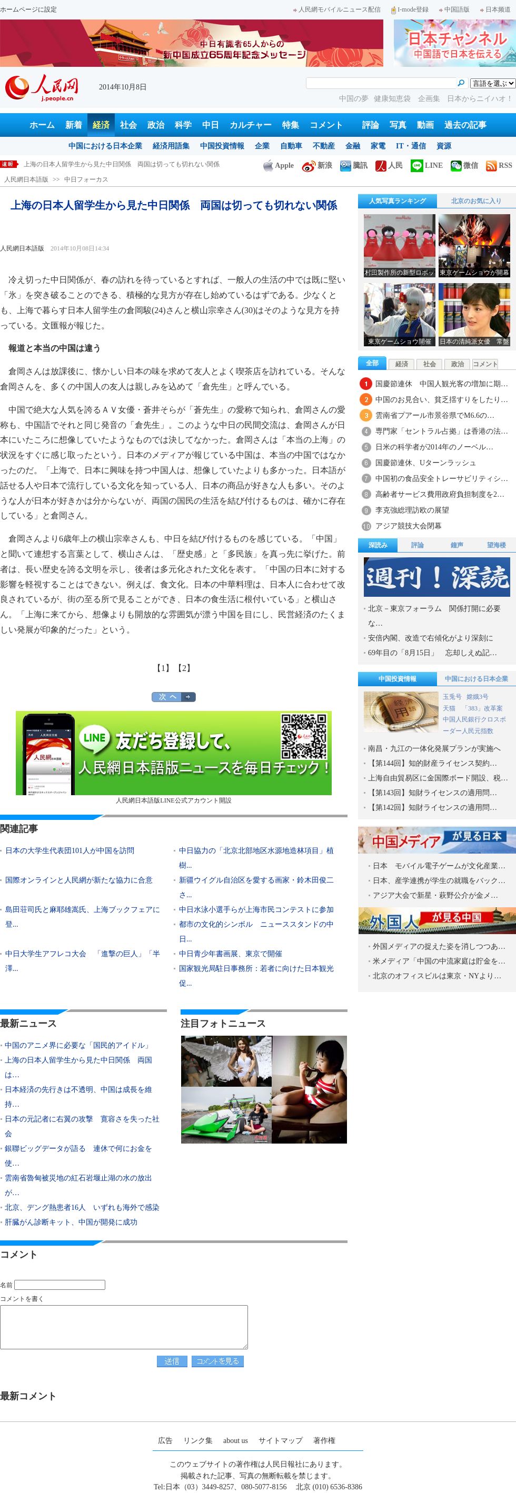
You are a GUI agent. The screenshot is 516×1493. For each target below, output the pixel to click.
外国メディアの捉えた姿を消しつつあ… (439, 946)
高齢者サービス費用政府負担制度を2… (439, 494)
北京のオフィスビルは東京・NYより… (437, 976)
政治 (155, 125)
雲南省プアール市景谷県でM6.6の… (434, 415)
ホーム (42, 125)
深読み (378, 545)
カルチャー (251, 125)
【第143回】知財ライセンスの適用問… (432, 793)
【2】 (184, 668)
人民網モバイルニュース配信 (337, 9)
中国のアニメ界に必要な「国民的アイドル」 (87, 164)
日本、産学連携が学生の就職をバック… (439, 881)
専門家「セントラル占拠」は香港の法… (441, 431)
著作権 (324, 1441)
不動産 (324, 146)
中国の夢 (354, 99)
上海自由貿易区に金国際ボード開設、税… (438, 778)
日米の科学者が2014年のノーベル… (434, 447)
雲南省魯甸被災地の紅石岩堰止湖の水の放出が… (78, 1185)
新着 (73, 125)
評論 (370, 125)
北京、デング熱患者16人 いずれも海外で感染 (82, 1207)
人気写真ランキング (397, 201)
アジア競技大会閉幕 (408, 526)
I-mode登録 (410, 9)
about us (235, 1441)
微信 (464, 165)
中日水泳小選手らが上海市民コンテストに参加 (256, 910)
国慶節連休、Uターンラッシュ (426, 463)
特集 (290, 125)
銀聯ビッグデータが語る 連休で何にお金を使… (78, 1156)
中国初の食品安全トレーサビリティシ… (441, 479)
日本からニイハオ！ (480, 99)
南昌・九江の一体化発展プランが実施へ (434, 749)
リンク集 (198, 1441)
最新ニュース (28, 1023)
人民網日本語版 (26, 179)
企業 (262, 146)
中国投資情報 (222, 146)
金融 (352, 146)
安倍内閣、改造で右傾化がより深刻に (430, 638)
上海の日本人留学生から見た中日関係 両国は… (78, 1067)
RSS (499, 165)
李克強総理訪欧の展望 (412, 510)
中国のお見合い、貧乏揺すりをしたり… (441, 400)
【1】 (163, 668)
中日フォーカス (86, 179)
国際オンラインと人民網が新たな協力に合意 (79, 880)
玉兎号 (452, 696)
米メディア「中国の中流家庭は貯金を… (439, 961)
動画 (425, 125)
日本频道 (495, 9)
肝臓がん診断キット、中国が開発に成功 (71, 1222)
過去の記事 (465, 125)
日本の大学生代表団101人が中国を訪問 (69, 851)
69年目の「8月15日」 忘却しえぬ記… (432, 653)
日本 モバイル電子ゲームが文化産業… (439, 866)
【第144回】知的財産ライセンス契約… (432, 763)
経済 (101, 125)
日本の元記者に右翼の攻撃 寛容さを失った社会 (82, 1126)
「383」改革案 (482, 708)
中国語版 (454, 9)
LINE (427, 165)
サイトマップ (281, 1441)
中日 (210, 125)
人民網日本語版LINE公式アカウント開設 (174, 757)
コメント (326, 125)
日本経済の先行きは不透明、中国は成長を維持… (78, 1097)
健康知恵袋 (393, 99)
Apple (278, 165)
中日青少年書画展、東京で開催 (230, 954)
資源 (443, 146)
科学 (183, 125)
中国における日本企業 (105, 146)
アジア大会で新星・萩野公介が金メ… (435, 895)
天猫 (450, 708)
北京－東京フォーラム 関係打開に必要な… (434, 616)
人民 (389, 165)
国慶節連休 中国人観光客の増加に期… (441, 384)
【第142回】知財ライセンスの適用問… (432, 807)
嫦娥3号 (478, 696)
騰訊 (354, 165)
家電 (378, 146)
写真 (398, 125)
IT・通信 (411, 146)
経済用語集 (171, 146)
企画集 (430, 99)
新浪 (317, 165)
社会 (128, 125)
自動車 (291, 146)
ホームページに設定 (28, 9)
